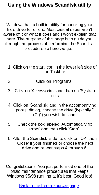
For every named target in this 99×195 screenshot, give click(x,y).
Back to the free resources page (49, 185)
